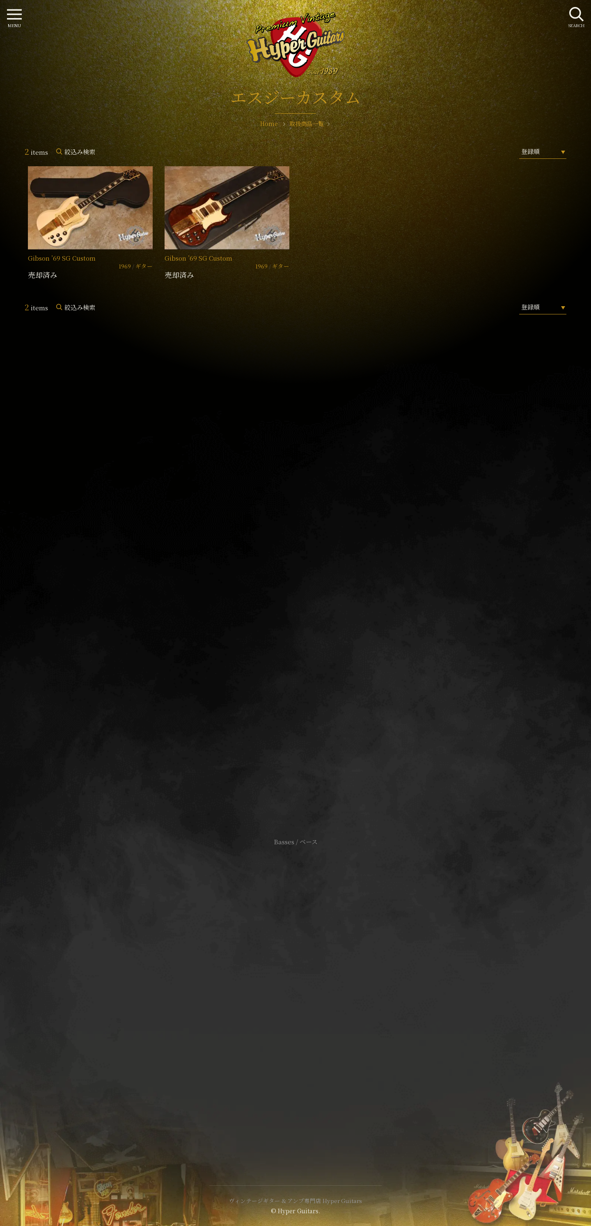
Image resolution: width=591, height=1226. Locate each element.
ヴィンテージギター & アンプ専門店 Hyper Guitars (295, 1200)
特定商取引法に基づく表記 (295, 992)
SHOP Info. (296, 596)
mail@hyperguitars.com (307, 572)
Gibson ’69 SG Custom (62, 258)
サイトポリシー (295, 979)
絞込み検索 (79, 151)
